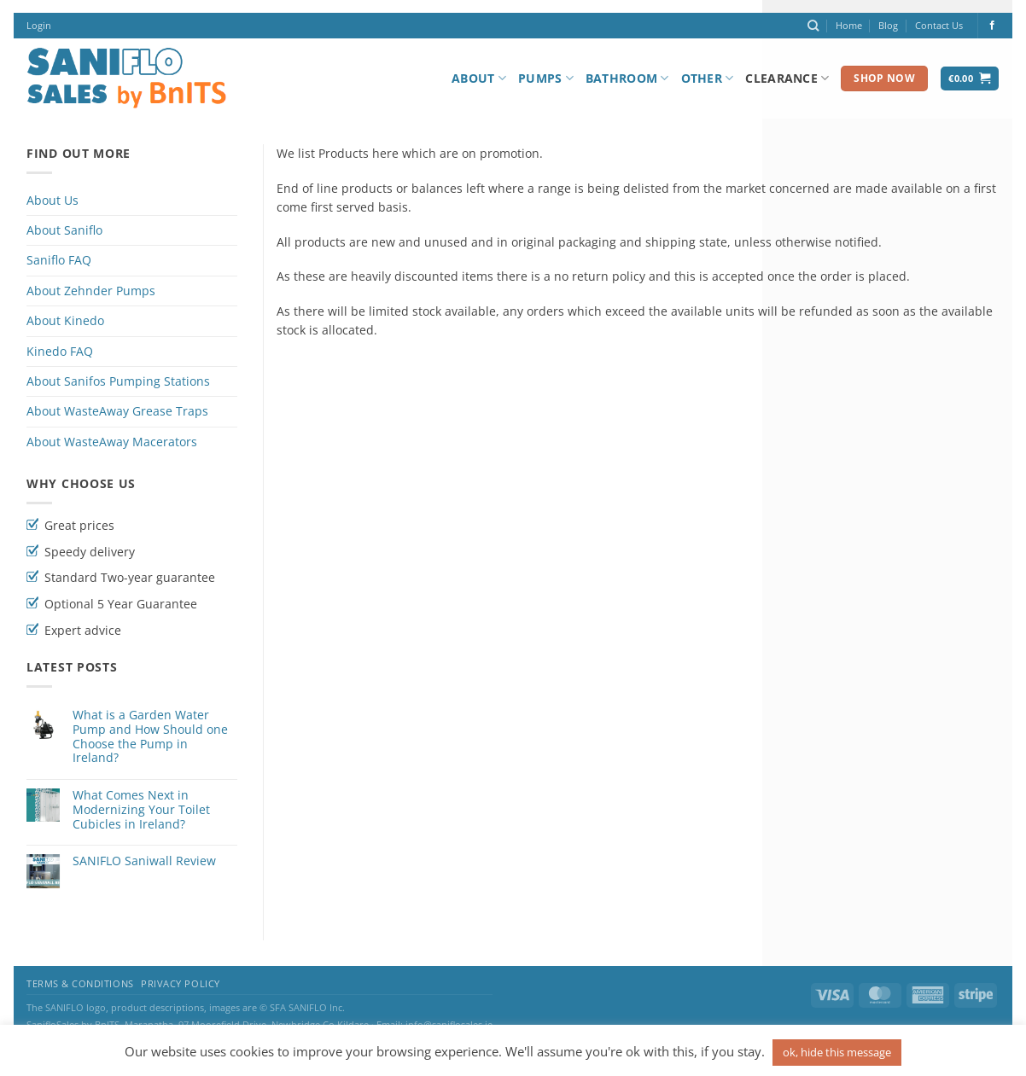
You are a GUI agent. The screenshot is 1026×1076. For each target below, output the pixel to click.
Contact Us (939, 25)
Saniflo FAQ (58, 260)
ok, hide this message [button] (837, 1052)
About (479, 78)
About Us (52, 200)
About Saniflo (64, 230)
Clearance (787, 78)
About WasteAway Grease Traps (117, 411)
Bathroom (627, 78)
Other (707, 78)
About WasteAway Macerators (111, 441)
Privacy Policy (180, 984)
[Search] (813, 26)
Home (849, 25)
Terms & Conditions (80, 984)
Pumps (546, 78)
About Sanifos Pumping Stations (118, 381)
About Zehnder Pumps (90, 290)
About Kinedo (65, 320)
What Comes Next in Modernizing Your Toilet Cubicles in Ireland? (141, 809)
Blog (888, 25)
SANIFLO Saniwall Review (144, 861)
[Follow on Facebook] (992, 25)
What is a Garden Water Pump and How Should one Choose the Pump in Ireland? (150, 736)
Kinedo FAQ (59, 351)
